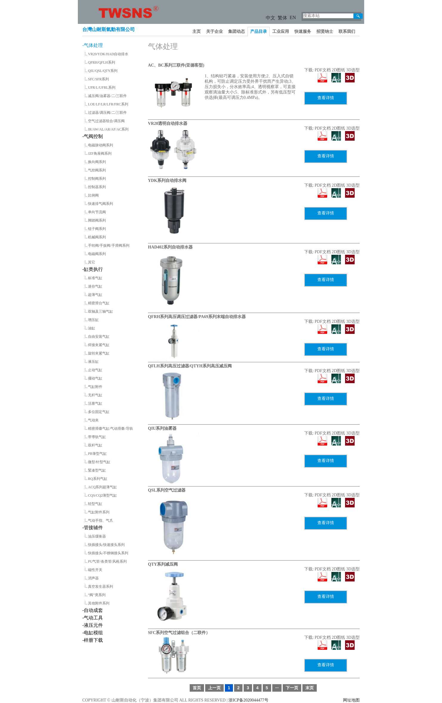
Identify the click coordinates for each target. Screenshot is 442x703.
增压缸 (93, 320)
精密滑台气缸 (98, 303)
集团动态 (236, 31)
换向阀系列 (97, 162)
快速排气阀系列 (100, 204)
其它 (91, 262)
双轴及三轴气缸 (100, 311)
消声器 (93, 578)
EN (293, 17)
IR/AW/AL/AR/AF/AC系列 (108, 129)
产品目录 (258, 31)
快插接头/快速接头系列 (106, 545)
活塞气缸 (95, 403)
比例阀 (93, 195)
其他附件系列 (98, 603)
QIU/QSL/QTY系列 (103, 71)
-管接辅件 (92, 527)
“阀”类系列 (97, 595)
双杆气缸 (95, 445)
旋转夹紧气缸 (98, 353)
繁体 (282, 17)
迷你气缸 (95, 286)
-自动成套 (92, 610)
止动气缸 (95, 370)
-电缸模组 (92, 632)
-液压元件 (92, 625)
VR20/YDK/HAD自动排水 (108, 54)
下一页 (292, 687)
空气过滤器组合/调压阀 (106, 121)
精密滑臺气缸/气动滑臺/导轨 (110, 428)
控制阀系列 (97, 178)
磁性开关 (95, 570)
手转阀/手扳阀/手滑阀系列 (108, 245)
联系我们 (347, 31)
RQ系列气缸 (97, 479)
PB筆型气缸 (97, 454)
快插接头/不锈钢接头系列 (108, 553)
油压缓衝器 (97, 536)
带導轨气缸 (97, 437)
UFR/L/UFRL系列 (101, 87)
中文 (270, 17)
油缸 (91, 328)
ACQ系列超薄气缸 (102, 487)
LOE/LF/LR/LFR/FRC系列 (108, 104)
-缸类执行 (92, 269)
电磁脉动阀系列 (100, 145)
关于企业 (214, 31)
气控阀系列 (97, 170)
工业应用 (280, 31)
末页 (309, 687)
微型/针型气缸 (99, 462)
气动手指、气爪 (100, 520)
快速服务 (302, 31)
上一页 (214, 687)
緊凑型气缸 (97, 470)
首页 (197, 687)
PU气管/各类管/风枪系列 (107, 561)
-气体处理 (92, 45)
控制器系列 (97, 187)
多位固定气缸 (98, 412)
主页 (196, 31)
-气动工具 (92, 617)
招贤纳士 (324, 31)
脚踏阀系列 (97, 220)
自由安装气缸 (98, 336)
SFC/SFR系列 (98, 79)
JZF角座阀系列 (100, 153)
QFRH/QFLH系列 (101, 62)
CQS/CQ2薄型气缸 (102, 495)
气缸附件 (95, 387)
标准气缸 (95, 278)
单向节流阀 (97, 212)
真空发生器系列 (100, 586)
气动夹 (93, 420)
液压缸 (93, 362)
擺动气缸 (95, 378)
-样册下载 (92, 640)
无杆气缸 (95, 395)
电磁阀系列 (97, 254)
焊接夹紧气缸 (98, 345)
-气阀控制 (92, 136)
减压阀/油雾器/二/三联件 (107, 96)
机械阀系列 (97, 237)
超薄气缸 (95, 295)
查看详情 (325, 98)
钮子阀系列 (97, 229)
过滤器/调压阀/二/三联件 (107, 112)
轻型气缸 (95, 504)
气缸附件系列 (98, 512)
